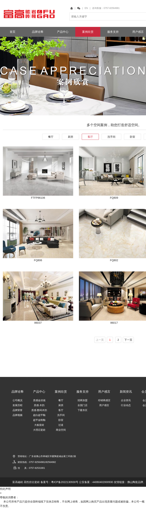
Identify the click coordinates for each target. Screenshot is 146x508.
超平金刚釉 (39, 420)
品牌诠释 (17, 391)
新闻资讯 (126, 391)
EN (86, 8)
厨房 (70, 136)
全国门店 (82, 405)
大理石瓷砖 (39, 429)
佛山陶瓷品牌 (135, 482)
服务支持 (82, 391)
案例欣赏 (61, 391)
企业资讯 (126, 400)
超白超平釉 (39, 415)
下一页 (128, 339)
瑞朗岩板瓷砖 (8, 379)
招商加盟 (82, 400)
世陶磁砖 (22, 379)
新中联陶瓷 (34, 379)
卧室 (132, 136)
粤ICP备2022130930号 (64, 482)
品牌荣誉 (17, 410)
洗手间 (111, 136)
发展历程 (17, 405)
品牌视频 (17, 415)
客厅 (90, 136)
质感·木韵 (39, 405)
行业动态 (126, 405)
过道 (60, 425)
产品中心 (39, 391)
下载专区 (82, 410)
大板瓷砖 (39, 425)
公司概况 (17, 400)
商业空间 (61, 429)
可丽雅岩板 (49, 379)
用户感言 (104, 391)
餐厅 (50, 136)
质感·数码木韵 (39, 410)
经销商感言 (104, 400)
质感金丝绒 (39, 400)
